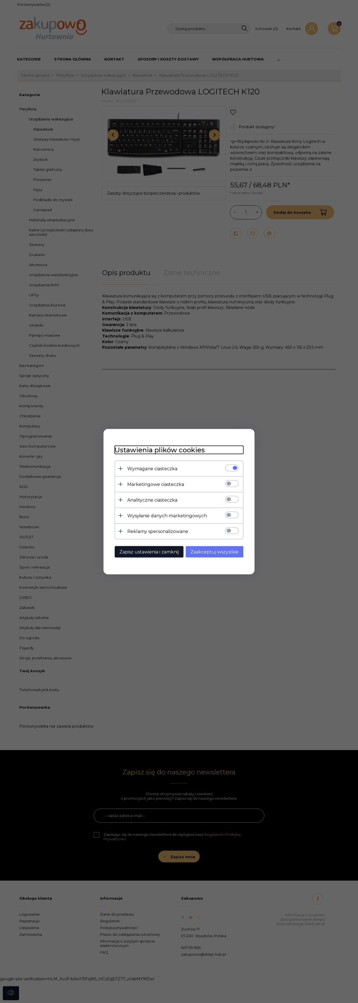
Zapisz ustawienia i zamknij (149, 551)
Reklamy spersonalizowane (157, 531)
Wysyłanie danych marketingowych (167, 515)
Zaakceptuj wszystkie (214, 551)
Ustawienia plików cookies (160, 450)
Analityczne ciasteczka (152, 499)
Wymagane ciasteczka (152, 468)
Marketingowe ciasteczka (155, 484)
